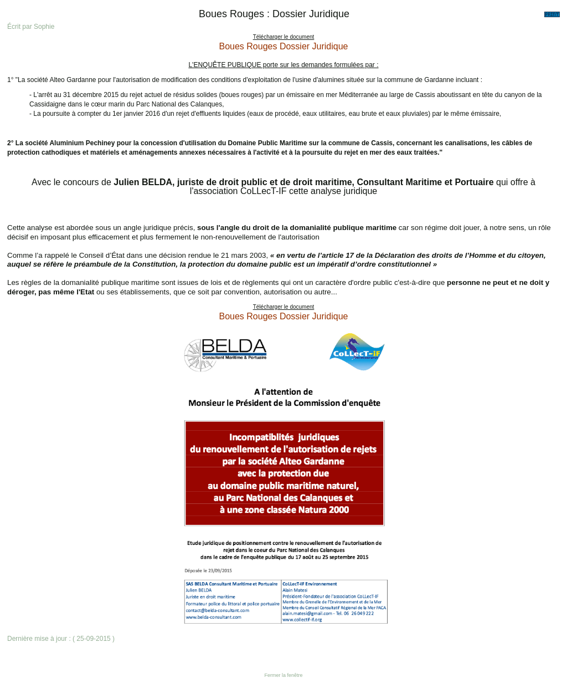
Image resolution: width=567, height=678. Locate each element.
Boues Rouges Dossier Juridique (283, 46)
